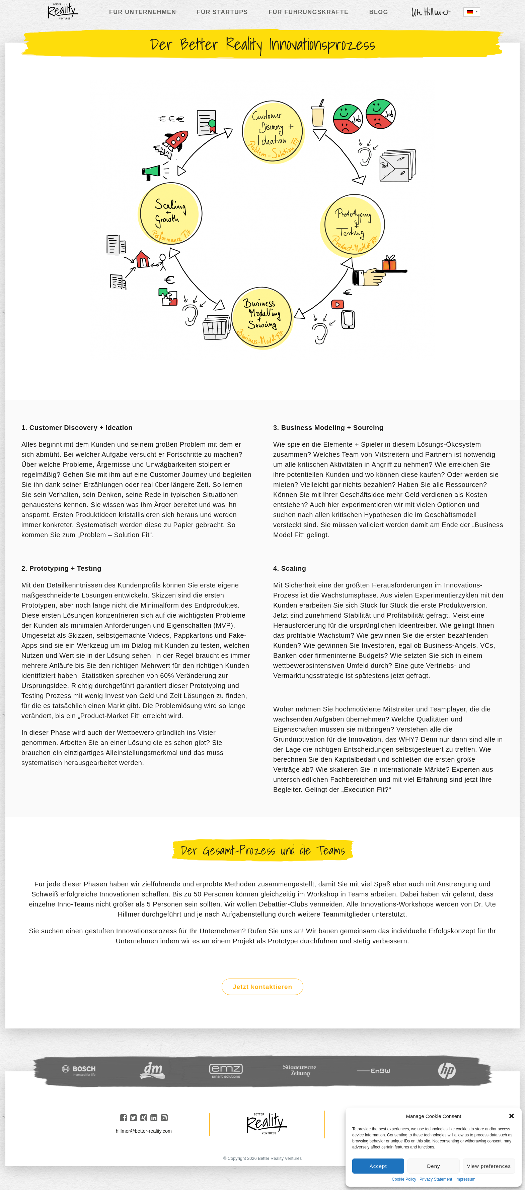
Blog (378, 12)
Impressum (465, 1179)
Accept (378, 1166)
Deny (433, 1166)
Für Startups (222, 12)
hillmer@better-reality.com (144, 1133)
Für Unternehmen (142, 12)
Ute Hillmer (431, 12)
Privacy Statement (436, 1179)
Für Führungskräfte (309, 12)
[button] (511, 1116)
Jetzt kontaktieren (262, 988)
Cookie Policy (404, 1179)
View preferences (489, 1166)
